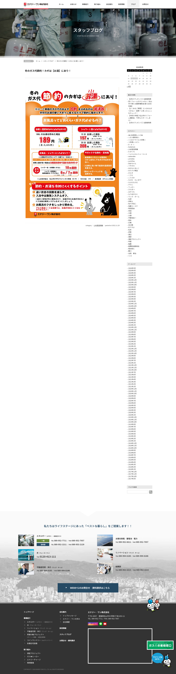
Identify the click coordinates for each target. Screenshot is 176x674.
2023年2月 (132, 344)
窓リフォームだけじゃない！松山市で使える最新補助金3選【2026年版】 (140, 103)
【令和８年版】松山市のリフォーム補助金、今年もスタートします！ (140, 117)
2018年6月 (132, 457)
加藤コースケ (133, 206)
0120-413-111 (48, 556)
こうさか (131, 178)
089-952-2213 (125, 570)
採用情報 (121, 4)
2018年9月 (132, 450)
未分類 (130, 225)
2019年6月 (132, 429)
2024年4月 (132, 318)
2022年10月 (132, 353)
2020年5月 (132, 405)
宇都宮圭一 (132, 218)
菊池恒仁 (131, 248)
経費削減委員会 (133, 246)
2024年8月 (132, 308)
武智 (129, 232)
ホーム (61, 4)
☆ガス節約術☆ (133, 137)
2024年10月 (132, 306)
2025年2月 (132, 301)
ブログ (133, 4)
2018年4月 (132, 462)
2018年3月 (132, 464)
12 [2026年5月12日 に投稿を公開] (132, 78)
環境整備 (30, 663)
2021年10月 (132, 370)
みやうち (131, 192)
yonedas (131, 159)
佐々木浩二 (132, 203)
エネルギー (40, 622)
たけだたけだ (133, 182)
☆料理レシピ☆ (133, 142)
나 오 (130, 256)
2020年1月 (132, 415)
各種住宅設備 (32, 643)
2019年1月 (132, 441)
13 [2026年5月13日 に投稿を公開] (136, 78)
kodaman (131, 147)
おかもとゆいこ (133, 168)
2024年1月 (132, 325)
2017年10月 (132, 476)
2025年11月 (132, 282)
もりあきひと (133, 194)
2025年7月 (132, 292)
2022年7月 (132, 360)
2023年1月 (132, 346)
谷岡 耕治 (132, 253)
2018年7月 (132, 455)
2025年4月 (132, 299)
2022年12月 (132, 348)
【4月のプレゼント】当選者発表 (139, 99)
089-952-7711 (60, 540)
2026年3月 (132, 273)
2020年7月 (132, 400)
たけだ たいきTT (134, 180)
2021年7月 (132, 372)
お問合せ (145, 4)
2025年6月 (132, 294)
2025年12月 (132, 280)
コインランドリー (40, 640)
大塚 (129, 213)
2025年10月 (132, 285)
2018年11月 (132, 445)
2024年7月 (132, 311)
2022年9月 (132, 355)
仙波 (129, 199)
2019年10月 (132, 422)
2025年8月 (132, 289)
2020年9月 (132, 396)
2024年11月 (132, 303)
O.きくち (131, 151)
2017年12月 (132, 471)
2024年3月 (132, 320)
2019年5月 (132, 431)
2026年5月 (132, 268)
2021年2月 (132, 384)
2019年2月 (132, 438)
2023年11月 (132, 330)
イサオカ (131, 166)
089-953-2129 (78, 544)
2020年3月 (132, 410)
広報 (129, 222)
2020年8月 (132, 398)
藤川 (129, 251)
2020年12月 (132, 389)
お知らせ (73, 4)
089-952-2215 (142, 570)
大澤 (129, 215)
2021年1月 (132, 386)
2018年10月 (132, 448)
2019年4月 (132, 434)
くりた (130, 175)
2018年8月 (132, 453)
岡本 (129, 220)
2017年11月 (132, 474)
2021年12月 (132, 365)
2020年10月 (132, 393)
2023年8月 (132, 334)
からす (130, 173)
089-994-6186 (63, 570)
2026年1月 (132, 277)
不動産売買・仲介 (40, 631)
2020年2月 (132, 412)
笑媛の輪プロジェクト (36, 635)
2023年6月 (132, 339)
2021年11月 (132, 367)
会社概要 (66, 622)
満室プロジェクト (134, 239)
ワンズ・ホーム (133, 196)
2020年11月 (132, 391)
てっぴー (131, 187)
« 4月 (129, 86)
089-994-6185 (46, 570)
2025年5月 (132, 296)
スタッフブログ (48, 61)
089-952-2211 (60, 544)
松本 (129, 230)
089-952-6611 (125, 542)
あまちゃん (132, 163)
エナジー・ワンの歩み (71, 619)
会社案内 (109, 4)
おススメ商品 (133, 170)
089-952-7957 (78, 540)
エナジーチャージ (34, 659)
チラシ (130, 185)
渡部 (129, 237)
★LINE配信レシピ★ (135, 135)
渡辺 (129, 234)
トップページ (29, 612)
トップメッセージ (69, 615)
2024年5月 (132, 315)
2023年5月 (132, 341)
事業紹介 (85, 4)
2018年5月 (132, 460)
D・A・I (131, 144)
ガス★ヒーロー (33, 656)
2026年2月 (132, 275)
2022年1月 (132, 363)
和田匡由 (131, 208)
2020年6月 (132, 403)
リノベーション (39, 628)
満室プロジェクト (34, 653)
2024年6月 (132, 313)
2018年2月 (132, 467)
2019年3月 (132, 436)
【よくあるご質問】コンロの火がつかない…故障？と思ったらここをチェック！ (140, 110)
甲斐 (129, 241)
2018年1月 (132, 469)
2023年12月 (132, 327)
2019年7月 (132, 426)
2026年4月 (132, 270)
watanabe (131, 156)
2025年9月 (132, 287)
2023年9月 (132, 332)
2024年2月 (132, 322)
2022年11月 (132, 351)
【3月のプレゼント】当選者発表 (139, 122)
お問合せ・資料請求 (67, 640)
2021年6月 (132, 374)
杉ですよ (131, 227)
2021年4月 (132, 379)
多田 (129, 211)
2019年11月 (132, 419)
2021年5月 (132, 377)
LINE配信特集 (98, 225)
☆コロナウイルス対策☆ (137, 140)
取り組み (97, 4)
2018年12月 (132, 443)
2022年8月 (132, 358)
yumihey (131, 161)
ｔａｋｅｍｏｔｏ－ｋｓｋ (137, 154)
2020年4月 (132, 408)
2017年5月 (132, 478)
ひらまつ (131, 189)
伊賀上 (130, 201)
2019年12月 (132, 417)
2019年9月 (132, 424)
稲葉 (129, 244)
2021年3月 (132, 382)
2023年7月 (132, 337)
